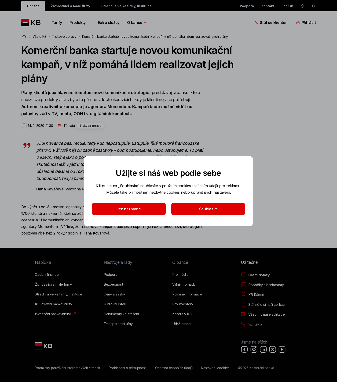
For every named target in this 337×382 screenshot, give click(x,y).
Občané (33, 6)
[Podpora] (110, 275)
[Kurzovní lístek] (115, 304)
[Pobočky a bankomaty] (262, 285)
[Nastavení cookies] (215, 368)
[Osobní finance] (47, 275)
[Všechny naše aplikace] (263, 314)
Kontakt (267, 6)
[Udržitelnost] (181, 324)
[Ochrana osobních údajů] (174, 368)
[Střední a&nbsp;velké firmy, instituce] (58, 294)
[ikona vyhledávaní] (314, 6)
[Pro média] (180, 275)
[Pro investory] (182, 304)
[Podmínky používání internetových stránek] (67, 368)
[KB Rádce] (252, 295)
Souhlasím (208, 209)
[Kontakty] (251, 324)
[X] (272, 349)
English (287, 6)
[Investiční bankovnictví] (52, 314)
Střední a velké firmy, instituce (126, 6)
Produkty (80, 22)
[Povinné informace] (187, 294)
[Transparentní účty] (118, 324)
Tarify (56, 22)
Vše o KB (40, 36)
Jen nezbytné (129, 209)
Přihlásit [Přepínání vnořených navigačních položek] (306, 22)
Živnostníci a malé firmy (70, 6)
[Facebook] (244, 349)
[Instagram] (254, 349)
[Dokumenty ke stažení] (121, 314)
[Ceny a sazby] (114, 294)
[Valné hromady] (183, 284)
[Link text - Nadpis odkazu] (44, 346)
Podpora (247, 6)
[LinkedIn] (263, 349)
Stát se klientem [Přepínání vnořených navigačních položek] (271, 22)
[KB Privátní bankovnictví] (54, 304)
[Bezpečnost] (113, 284)
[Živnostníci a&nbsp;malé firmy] (53, 284)
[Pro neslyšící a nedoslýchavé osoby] (302, 6)
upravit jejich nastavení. (211, 192)
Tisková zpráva (90, 125)
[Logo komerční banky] (32, 22)
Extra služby (109, 22)
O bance (137, 22)
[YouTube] (282, 349)
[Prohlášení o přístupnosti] (128, 368)
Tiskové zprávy (64, 36)
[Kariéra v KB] (181, 314)
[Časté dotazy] (255, 275)
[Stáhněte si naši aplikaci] (263, 305)
